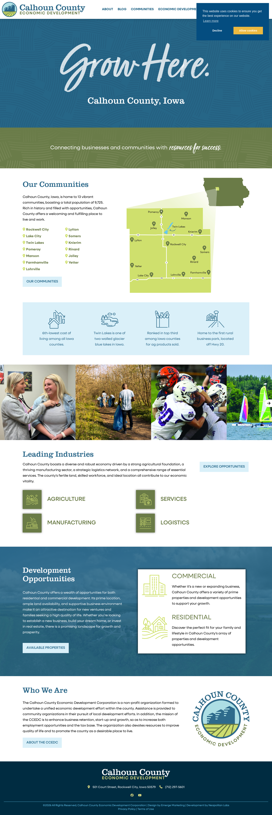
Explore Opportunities (224, 467)
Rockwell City (37, 230)
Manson (32, 256)
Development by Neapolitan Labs (208, 805)
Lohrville (33, 269)
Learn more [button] (211, 20)
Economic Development (179, 9)
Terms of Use (146, 809)
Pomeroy (33, 249)
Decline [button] (217, 30)
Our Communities (42, 281)
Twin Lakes (35, 243)
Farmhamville (37, 263)
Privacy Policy (127, 809)
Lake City (33, 236)
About (107, 9)
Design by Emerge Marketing (166, 805)
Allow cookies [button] (248, 30)
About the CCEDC (42, 742)
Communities (142, 9)
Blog (122, 9)
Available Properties (45, 648)
